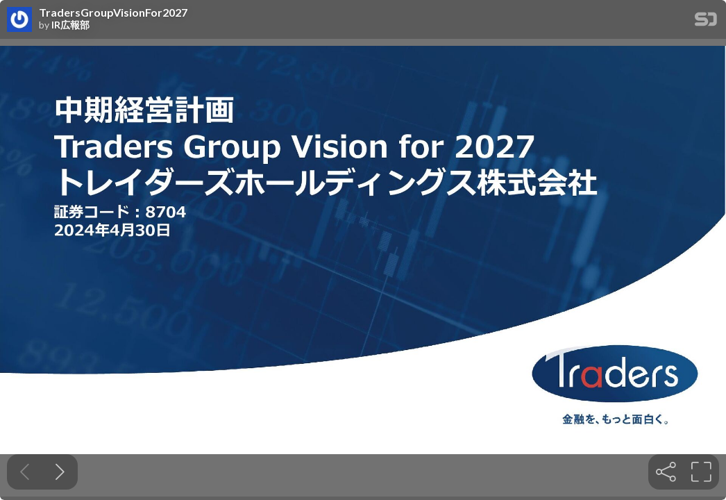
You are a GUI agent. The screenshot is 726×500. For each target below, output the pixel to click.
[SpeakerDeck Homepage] (706, 21)
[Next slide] (60, 472)
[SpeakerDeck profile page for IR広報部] (19, 20)
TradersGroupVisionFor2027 (113, 12)
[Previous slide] (24, 472)
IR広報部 (70, 25)
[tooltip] (666, 472)
